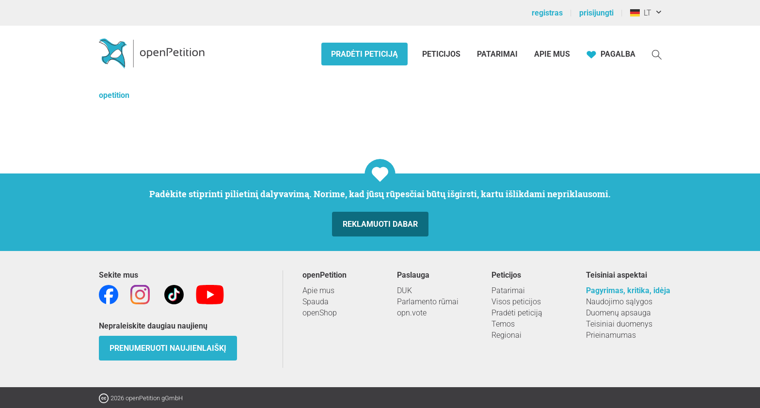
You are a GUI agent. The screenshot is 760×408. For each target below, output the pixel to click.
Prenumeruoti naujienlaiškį (168, 348)
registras (547, 12)
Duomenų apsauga (618, 312)
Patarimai (497, 54)
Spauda (315, 301)
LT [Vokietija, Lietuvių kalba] (640, 12)
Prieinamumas (611, 335)
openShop (319, 312)
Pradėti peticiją (364, 54)
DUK (404, 290)
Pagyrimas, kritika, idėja (628, 290)
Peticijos (442, 54)
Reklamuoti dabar (380, 224)
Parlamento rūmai (428, 301)
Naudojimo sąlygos (619, 301)
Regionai (506, 335)
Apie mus (552, 54)
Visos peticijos (516, 301)
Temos (503, 324)
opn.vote (412, 312)
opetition (114, 95)
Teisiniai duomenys (619, 324)
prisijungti (596, 12)
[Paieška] (657, 54)
